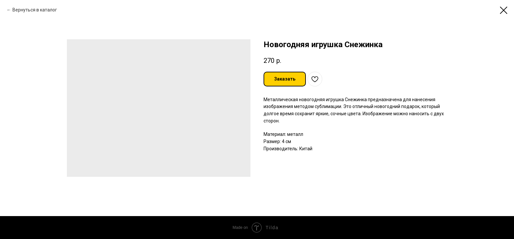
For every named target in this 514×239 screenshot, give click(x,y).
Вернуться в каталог (34, 9)
